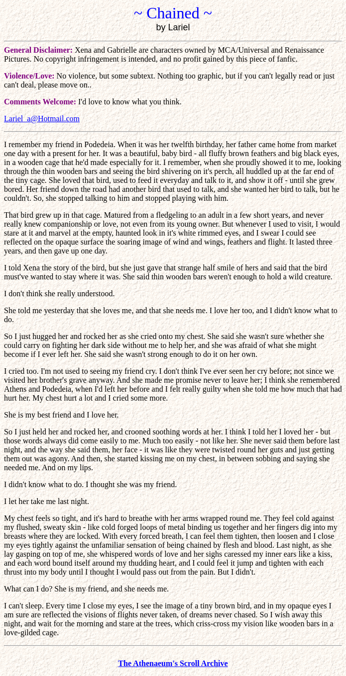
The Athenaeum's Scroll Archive (173, 663)
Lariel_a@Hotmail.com (42, 118)
